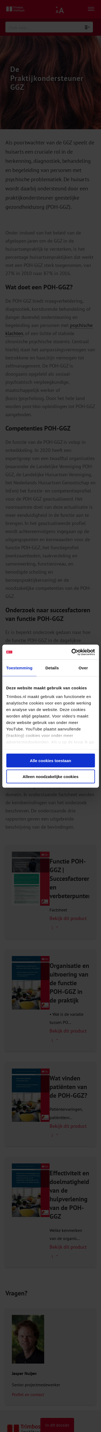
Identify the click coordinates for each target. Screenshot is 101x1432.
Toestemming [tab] (19, 668)
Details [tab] (52, 668)
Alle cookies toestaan (50, 760)
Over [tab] (83, 668)
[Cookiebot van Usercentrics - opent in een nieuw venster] (72, 652)
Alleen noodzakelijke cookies (51, 776)
